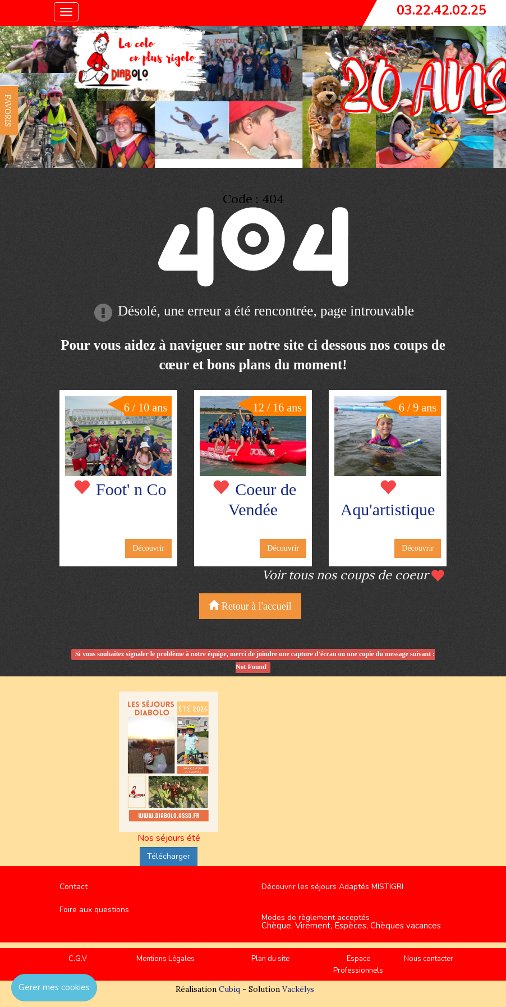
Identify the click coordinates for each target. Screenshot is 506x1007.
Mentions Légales (165, 959)
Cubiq (229, 989)
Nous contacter (428, 959)
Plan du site (270, 959)
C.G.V (77, 959)
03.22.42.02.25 (441, 10)
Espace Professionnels (358, 965)
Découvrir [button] (148, 548)
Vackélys (298, 989)
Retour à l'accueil (250, 606)
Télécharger (168, 856)
